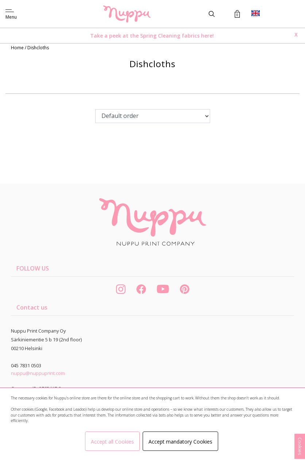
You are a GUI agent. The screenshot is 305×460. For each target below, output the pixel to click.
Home (18, 48)
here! (207, 35)
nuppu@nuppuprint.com (38, 373)
